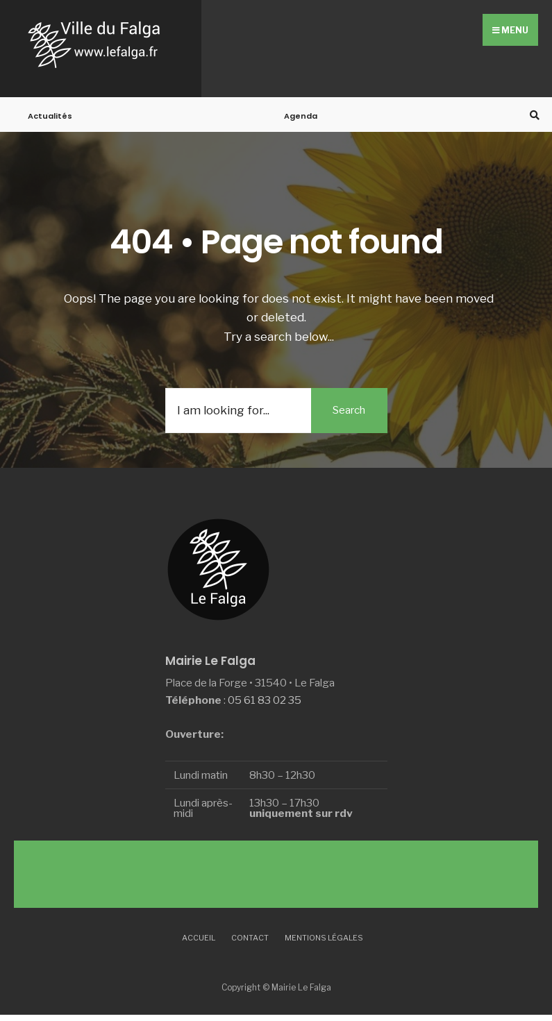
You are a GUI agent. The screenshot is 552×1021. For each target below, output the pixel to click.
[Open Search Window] (532, 115)
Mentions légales (324, 938)
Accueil (198, 938)
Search (349, 410)
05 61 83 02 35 (264, 700)
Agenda (300, 115)
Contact (250, 938)
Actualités (50, 115)
